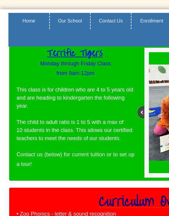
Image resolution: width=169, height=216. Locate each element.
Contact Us (111, 20)
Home (29, 20)
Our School (70, 20)
